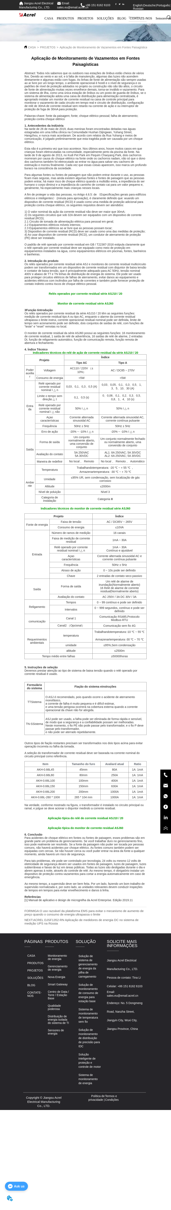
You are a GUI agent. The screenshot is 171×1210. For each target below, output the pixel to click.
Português (163, 5)
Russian (138, 8)
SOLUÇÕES (105, 18)
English (137, 5)
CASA (49, 18)
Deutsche (149, 5)
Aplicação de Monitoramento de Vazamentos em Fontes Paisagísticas (104, 47)
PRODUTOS (65, 18)
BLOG (121, 18)
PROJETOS (85, 18)
